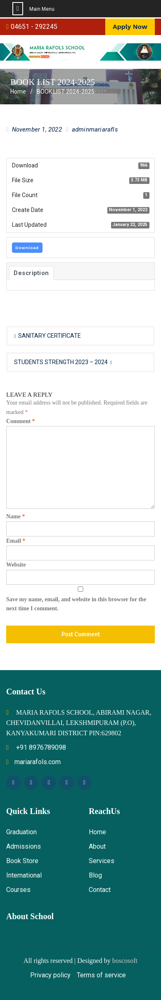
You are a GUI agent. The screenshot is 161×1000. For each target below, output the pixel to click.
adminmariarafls (95, 129)
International (24, 875)
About (97, 846)
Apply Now (130, 27)
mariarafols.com (33, 762)
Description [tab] (31, 273)
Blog (95, 875)
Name (15, 516)
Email (15, 541)
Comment (20, 421)
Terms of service (101, 975)
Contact (100, 890)
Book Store (22, 861)
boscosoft (124, 960)
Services (101, 861)
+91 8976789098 (36, 747)
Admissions (23, 846)
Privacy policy (50, 975)
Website (16, 565)
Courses (18, 890)
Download (27, 247)
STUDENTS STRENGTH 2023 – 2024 (61, 362)
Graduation (21, 832)
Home (97, 832)
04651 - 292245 (34, 27)
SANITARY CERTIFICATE (49, 335)
